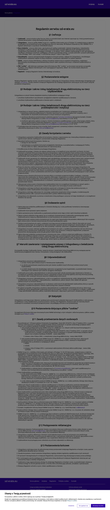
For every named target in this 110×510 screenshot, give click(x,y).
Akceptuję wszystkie (98, 505)
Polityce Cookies (72, 500)
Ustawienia (71, 505)
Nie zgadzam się (83, 505)
